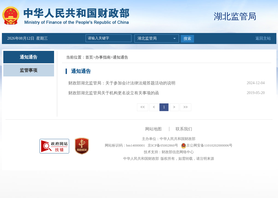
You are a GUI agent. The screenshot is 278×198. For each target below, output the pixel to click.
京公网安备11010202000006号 (207, 145)
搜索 (187, 39)
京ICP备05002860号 (162, 145)
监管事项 (28, 70)
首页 (89, 57)
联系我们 (184, 129)
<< (143, 107)
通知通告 (28, 57)
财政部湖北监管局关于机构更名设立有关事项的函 (113, 93)
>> (185, 107)
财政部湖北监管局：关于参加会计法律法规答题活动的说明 (121, 83)
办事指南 (103, 57)
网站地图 (153, 129)
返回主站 (263, 38)
